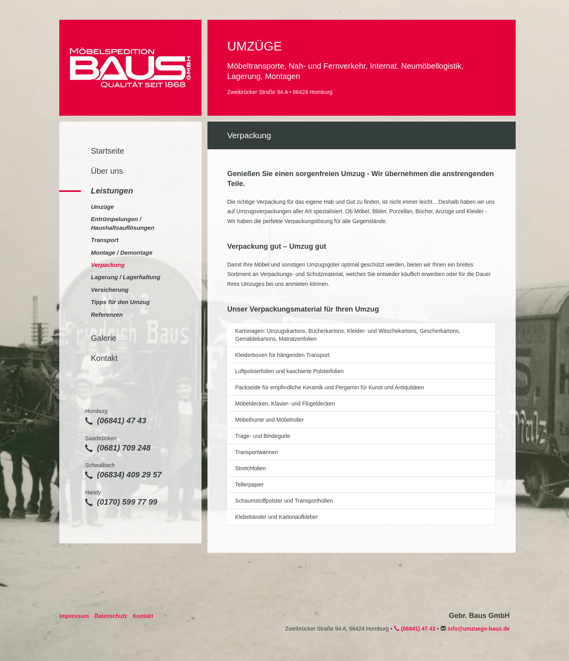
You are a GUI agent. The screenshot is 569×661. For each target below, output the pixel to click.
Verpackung (107, 264)
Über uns (107, 171)
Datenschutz (110, 616)
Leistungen (112, 190)
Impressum (74, 616)
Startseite (107, 150)
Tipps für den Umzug (120, 302)
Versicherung (109, 289)
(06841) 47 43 (115, 420)
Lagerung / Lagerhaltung (125, 277)
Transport (105, 240)
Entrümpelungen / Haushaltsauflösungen (122, 223)
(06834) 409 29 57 (123, 474)
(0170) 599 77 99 (121, 502)
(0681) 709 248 (118, 447)
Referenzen (107, 314)
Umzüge (102, 206)
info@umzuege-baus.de (478, 628)
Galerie (103, 338)
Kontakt (104, 358)
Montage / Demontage (122, 252)
